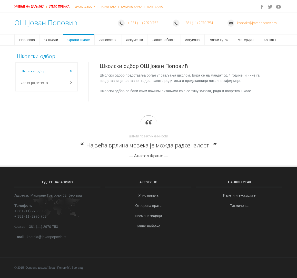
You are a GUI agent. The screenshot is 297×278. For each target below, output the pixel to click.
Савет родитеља (34, 82)
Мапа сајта (155, 6)
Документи (134, 40)
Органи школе (79, 40)
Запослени (107, 40)
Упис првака (59, 6)
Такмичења (108, 6)
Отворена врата (148, 206)
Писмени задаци (148, 216)
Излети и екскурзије (239, 195)
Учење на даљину (29, 6)
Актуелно (192, 40)
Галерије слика (131, 6)
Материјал (246, 40)
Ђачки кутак (218, 40)
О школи (51, 40)
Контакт (270, 40)
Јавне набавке (163, 40)
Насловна (27, 40)
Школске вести (85, 6)
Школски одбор (33, 71)
